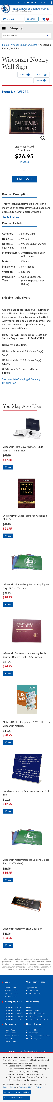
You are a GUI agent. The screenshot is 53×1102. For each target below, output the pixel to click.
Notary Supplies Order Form (38, 1036)
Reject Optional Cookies (16, 1098)
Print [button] (41, 80)
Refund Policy (11, 996)
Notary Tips (10, 1039)
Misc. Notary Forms (34, 1039)
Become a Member (34, 1016)
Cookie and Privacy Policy (30, 1087)
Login (28, 1007)
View (8, 467)
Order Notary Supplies (14, 1013)
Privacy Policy (11, 990)
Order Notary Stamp (13, 1007)
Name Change (32, 1033)
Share (25, 74)
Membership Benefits (35, 1013)
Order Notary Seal (12, 1010)
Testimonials (10, 1042)
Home (5, 44)
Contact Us (45, 3)
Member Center (33, 1010)
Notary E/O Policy (33, 993)
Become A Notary (12, 1036)
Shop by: (16, 28)
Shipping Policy (11, 993)
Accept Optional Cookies (16, 1092)
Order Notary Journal (14, 1016)
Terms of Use (9, 1087)
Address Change (33, 1030)
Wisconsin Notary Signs (24, 44)
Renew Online (32, 990)
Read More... (11, 216)
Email (42, 74)
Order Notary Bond (13, 1019)
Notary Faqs (10, 1030)
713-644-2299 (28, 2)
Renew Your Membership (37, 1019)
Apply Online (31, 988)
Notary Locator (11, 1033)
